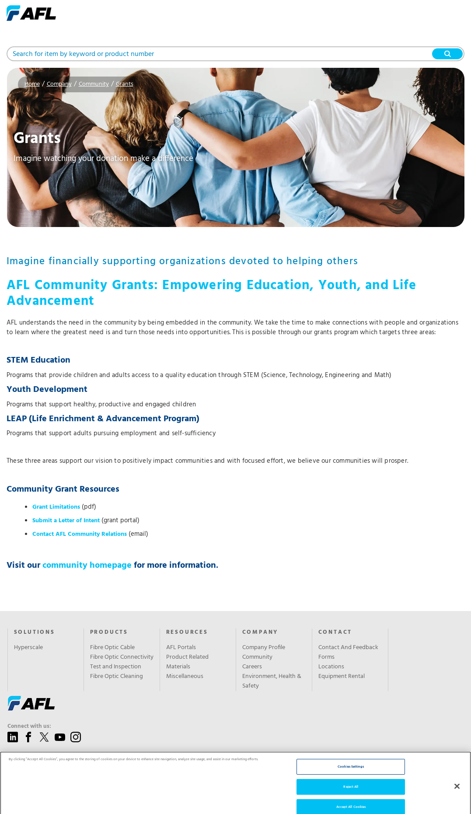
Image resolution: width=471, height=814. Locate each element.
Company (59, 84)
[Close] (457, 794)
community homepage (87, 565)
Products (109, 632)
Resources (187, 632)
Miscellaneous (184, 676)
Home (32, 84)
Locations (331, 667)
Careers (252, 667)
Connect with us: (29, 726)
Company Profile (263, 648)
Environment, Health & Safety (271, 681)
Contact (335, 632)
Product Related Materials (187, 662)
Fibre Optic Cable (112, 648)
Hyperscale (28, 648)
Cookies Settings (351, 774)
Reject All (350, 794)
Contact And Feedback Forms (348, 652)
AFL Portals (181, 648)
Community (94, 84)
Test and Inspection (115, 667)
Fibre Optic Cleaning (116, 676)
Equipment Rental (341, 676)
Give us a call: (25, 756)
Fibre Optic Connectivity (122, 657)
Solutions (34, 632)
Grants (124, 84)
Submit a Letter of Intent (66, 521)
